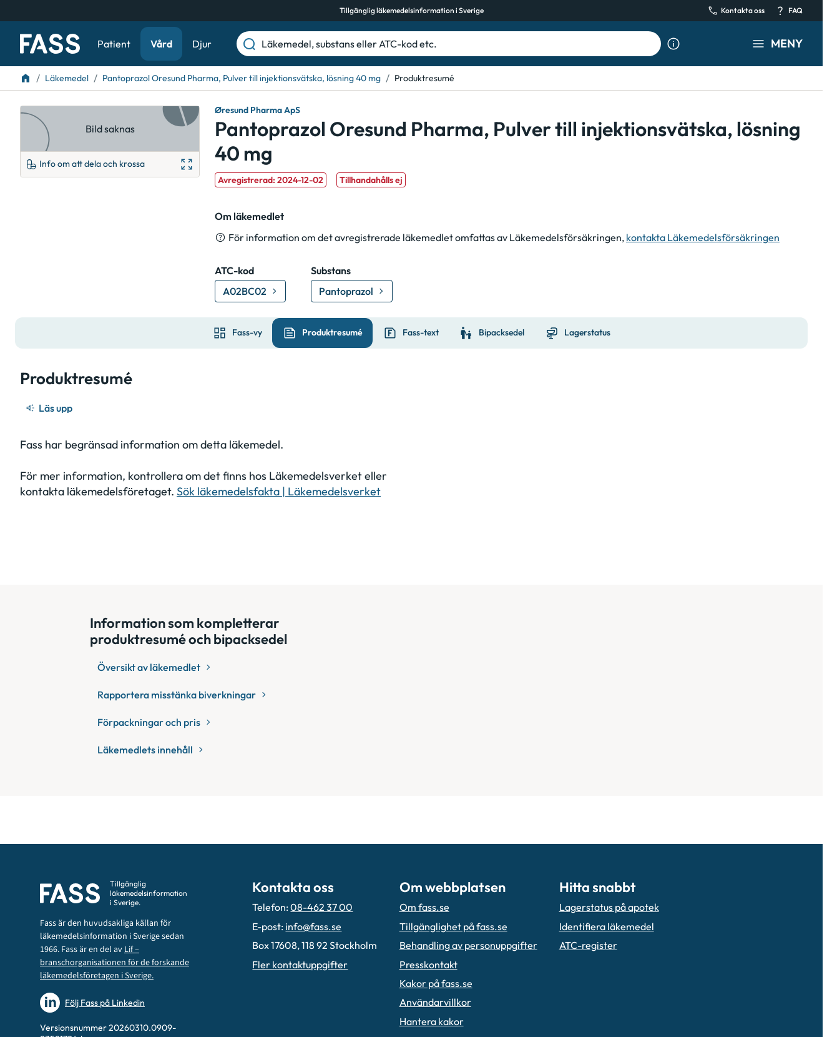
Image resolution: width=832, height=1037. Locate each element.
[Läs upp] (50, 408)
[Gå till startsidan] (50, 44)
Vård (161, 43)
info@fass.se (313, 926)
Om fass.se (424, 907)
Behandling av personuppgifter (468, 945)
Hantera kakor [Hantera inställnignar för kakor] (431, 1021)
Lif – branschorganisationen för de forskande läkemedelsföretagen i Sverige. (114, 962)
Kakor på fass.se (435, 983)
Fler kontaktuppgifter (300, 964)
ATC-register (588, 945)
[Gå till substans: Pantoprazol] (352, 291)
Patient (113, 43)
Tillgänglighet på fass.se (453, 926)
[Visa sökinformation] (673, 43)
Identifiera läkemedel (606, 926)
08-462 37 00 (321, 907)
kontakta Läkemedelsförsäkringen (703, 237)
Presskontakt (428, 964)
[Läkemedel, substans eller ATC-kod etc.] (459, 43)
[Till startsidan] (25, 78)
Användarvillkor (435, 1002)
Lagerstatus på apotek (609, 907)
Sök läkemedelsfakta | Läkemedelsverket (279, 491)
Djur (202, 43)
